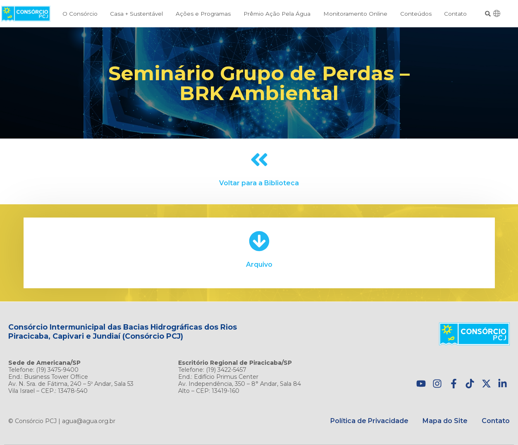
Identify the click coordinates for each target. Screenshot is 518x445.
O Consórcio (80, 13)
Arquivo (259, 264)
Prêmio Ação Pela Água (276, 13)
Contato (455, 13)
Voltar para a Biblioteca (259, 183)
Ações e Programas (203, 13)
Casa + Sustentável (136, 13)
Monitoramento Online (355, 13)
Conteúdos (416, 13)
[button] (488, 14)
